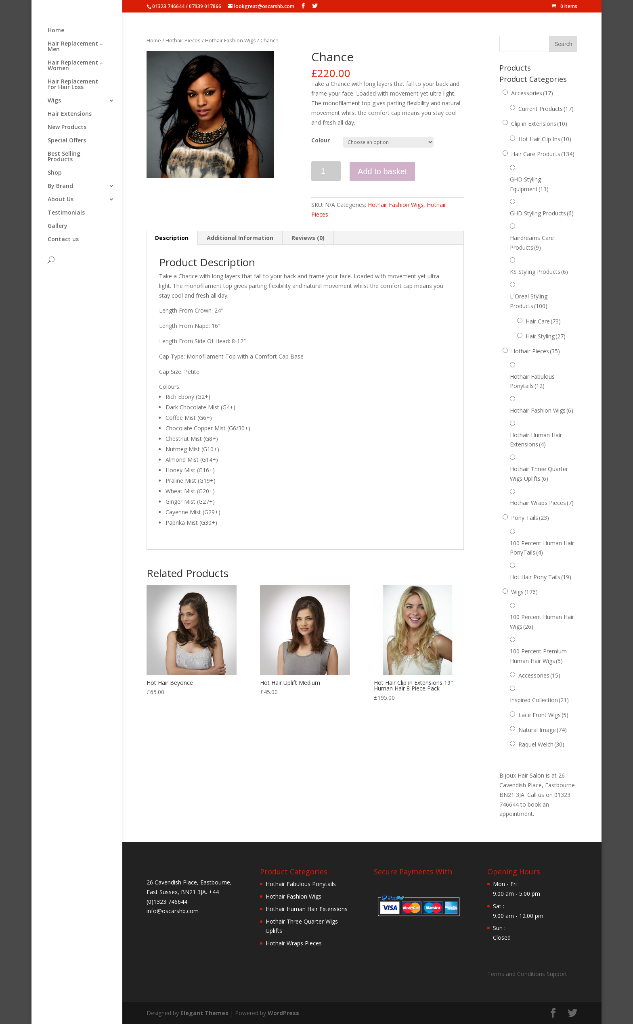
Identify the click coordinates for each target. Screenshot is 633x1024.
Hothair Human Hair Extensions (536, 439)
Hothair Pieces (183, 40)
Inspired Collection (539, 700)
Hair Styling (546, 336)
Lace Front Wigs (543, 715)
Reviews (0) (308, 238)
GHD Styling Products (542, 213)
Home (56, 30)
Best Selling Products (64, 157)
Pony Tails (530, 517)
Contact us (63, 239)
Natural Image (542, 730)
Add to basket (382, 171)
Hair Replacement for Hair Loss (73, 85)
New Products (67, 127)
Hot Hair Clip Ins (544, 139)
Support (557, 974)
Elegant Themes (204, 1013)
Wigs (54, 101)
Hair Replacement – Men (75, 47)
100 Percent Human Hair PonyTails (542, 548)
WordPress (283, 1013)
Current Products (546, 109)
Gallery (57, 226)
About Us (60, 199)
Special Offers (67, 141)
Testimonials (66, 213)
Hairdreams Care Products (532, 242)
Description (172, 238)
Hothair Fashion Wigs (230, 40)
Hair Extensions (70, 114)
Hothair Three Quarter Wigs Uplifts (539, 473)
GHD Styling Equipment (529, 184)
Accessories (532, 93)
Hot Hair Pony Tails (540, 577)
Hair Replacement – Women (75, 66)
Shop (55, 173)
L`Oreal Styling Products (528, 301)
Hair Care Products (542, 154)
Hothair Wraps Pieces (542, 503)
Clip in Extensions (539, 123)
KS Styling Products (539, 271)
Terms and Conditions (516, 974)
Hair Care (543, 321)
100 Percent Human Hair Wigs (542, 621)
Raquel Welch (541, 744)
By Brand (60, 186)
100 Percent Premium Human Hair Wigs (538, 656)
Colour (320, 140)
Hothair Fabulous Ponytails (532, 381)
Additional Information (240, 238)
